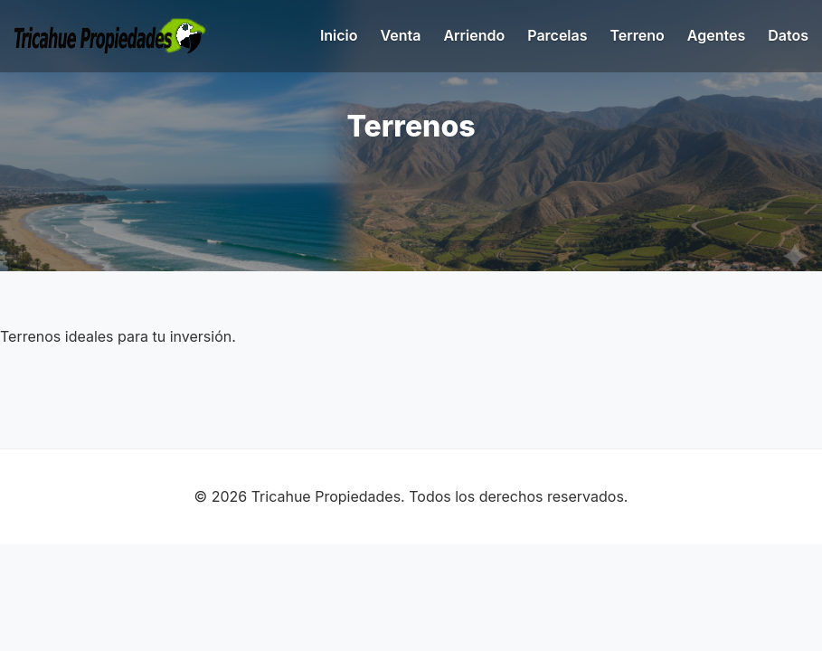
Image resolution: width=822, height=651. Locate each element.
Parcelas (557, 35)
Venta (401, 35)
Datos (788, 35)
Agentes (716, 35)
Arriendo (474, 35)
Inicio (339, 35)
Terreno (637, 35)
